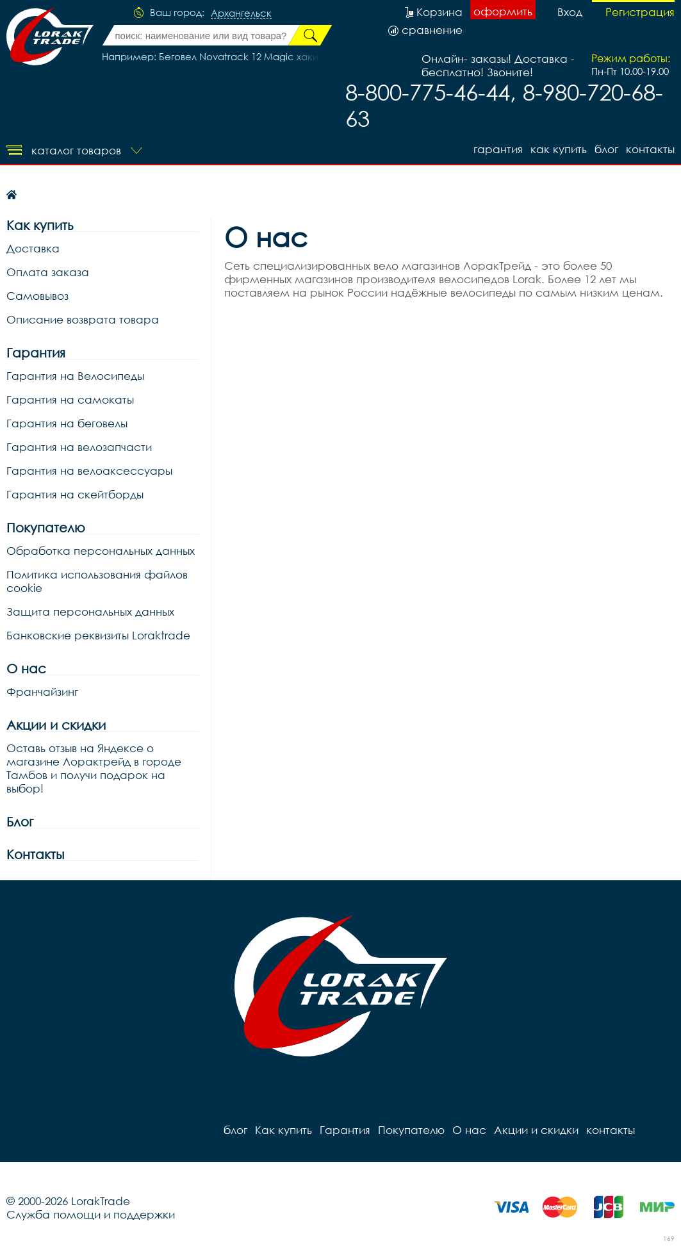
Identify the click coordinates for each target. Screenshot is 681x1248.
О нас (26, 668)
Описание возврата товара (82, 319)
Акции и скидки (56, 725)
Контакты (35, 854)
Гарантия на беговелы (66, 423)
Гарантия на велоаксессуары (89, 470)
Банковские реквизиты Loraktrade (98, 635)
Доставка (33, 248)
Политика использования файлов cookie (97, 581)
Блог (19, 821)
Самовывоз (37, 295)
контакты (650, 149)
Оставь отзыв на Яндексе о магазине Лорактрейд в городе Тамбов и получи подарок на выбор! (93, 768)
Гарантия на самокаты (70, 399)
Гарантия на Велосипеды (75, 375)
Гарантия (498, 149)
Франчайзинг (42, 691)
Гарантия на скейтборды (75, 494)
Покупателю (45, 527)
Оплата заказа (47, 272)
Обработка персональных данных (100, 550)
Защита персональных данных (90, 611)
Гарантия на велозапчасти (79, 447)
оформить (502, 11)
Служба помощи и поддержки (90, 1214)
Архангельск (241, 13)
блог (606, 149)
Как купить (558, 149)
